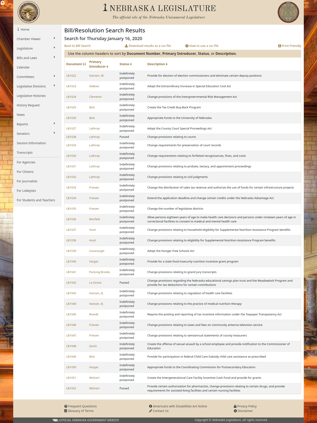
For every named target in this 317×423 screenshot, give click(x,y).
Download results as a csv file (148, 46)
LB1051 (71, 378)
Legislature (36, 48)
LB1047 (71, 335)
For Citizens (25, 172)
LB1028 (71, 137)
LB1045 (71, 314)
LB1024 (71, 97)
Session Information (31, 143)
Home (24, 29)
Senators (36, 133)
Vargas (93, 261)
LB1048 (71, 346)
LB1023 (71, 86)
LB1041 (71, 272)
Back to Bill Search (77, 46)
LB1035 (71, 209)
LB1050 (71, 367)
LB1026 (71, 118)
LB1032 (71, 177)
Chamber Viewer (36, 39)
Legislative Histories (31, 96)
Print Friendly (289, 46)
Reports (36, 124)
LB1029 (71, 145)
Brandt (93, 314)
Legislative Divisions (36, 86)
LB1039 (71, 251)
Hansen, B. (96, 293)
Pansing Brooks (99, 272)
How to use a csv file (202, 46)
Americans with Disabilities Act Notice (178, 406)
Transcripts (25, 152)
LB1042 (71, 282)
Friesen (94, 187)
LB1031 (71, 166)
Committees (36, 76)
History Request (28, 105)
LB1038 (71, 240)
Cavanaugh (96, 251)
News (21, 115)
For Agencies (26, 162)
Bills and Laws (36, 57)
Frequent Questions (80, 406)
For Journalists (27, 181)
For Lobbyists (26, 190)
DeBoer (94, 86)
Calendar (23, 67)
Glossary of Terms (79, 411)
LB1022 (71, 76)
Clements (95, 97)
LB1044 (71, 304)
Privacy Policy (245, 406)
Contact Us (159, 411)
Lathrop (94, 128)
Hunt (92, 230)
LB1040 (71, 261)
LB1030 (71, 156)
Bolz (92, 107)
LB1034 (71, 198)
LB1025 (71, 107)
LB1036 (71, 219)
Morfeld (94, 219)
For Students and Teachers (36, 200)
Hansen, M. (96, 76)
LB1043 (71, 293)
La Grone (95, 282)
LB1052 (71, 388)
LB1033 (71, 187)
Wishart (94, 378)
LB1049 (71, 356)
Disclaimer (243, 411)
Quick (93, 346)
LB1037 (71, 230)
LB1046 (71, 325)
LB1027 (71, 128)
